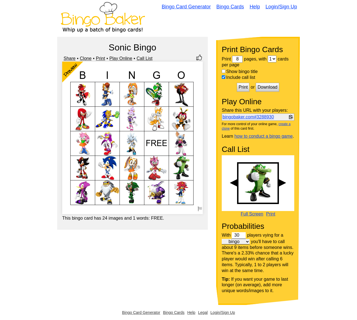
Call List (145, 58)
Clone (85, 58)
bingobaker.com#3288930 (248, 117)
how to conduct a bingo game (263, 136)
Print (100, 58)
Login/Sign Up (281, 6)
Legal (203, 312)
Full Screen (252, 214)
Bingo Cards (230, 6)
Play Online (120, 58)
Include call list (238, 77)
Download (267, 87)
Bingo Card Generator (186, 6)
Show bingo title (240, 71)
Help (255, 6)
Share (70, 58)
